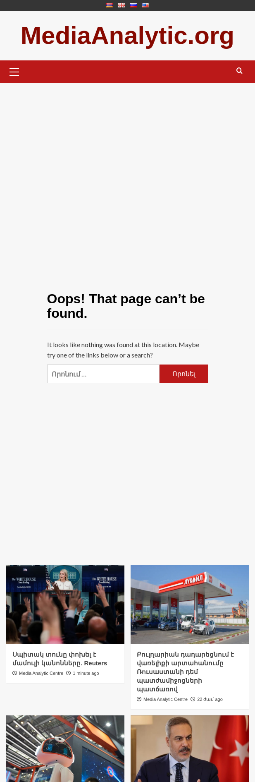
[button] (14, 70)
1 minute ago (86, 673)
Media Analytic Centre (41, 673)
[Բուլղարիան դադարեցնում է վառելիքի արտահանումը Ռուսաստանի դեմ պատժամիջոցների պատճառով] (190, 604)
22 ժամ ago (210, 699)
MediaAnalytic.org (127, 35)
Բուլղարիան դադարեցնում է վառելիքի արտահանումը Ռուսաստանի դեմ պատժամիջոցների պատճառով (185, 672)
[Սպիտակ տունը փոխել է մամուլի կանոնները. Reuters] (65, 604)
